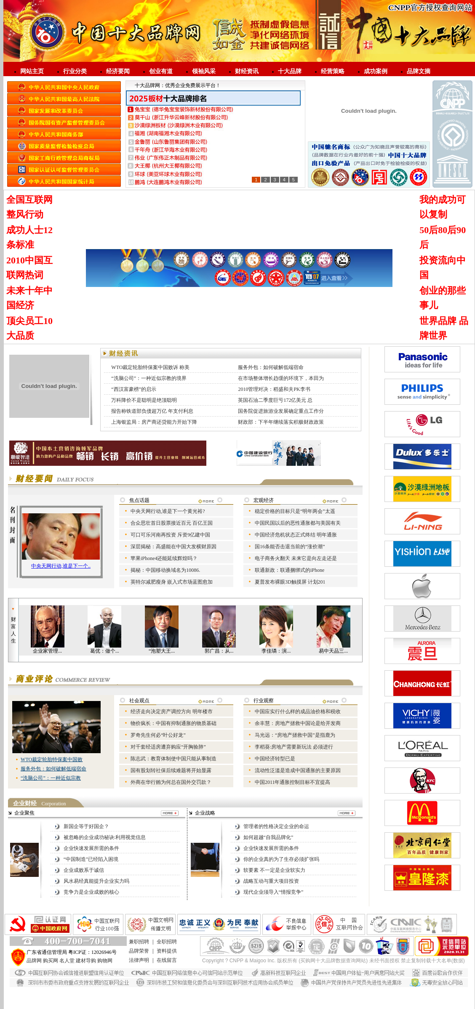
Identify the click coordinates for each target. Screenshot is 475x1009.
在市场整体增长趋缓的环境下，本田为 (281, 378)
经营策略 (332, 71)
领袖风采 (204, 71)
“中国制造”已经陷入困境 (91, 859)
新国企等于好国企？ (86, 826)
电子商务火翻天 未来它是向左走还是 (296, 558)
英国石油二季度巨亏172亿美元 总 (275, 400)
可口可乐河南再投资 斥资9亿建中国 (170, 535)
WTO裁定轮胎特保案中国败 (52, 759)
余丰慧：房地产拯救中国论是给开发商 (298, 723)
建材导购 (86, 961)
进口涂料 (180, 998)
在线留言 (167, 960)
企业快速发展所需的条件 (91, 848)
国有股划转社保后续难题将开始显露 (171, 770)
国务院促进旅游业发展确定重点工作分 (281, 411)
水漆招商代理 (126, 991)
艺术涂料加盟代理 (147, 998)
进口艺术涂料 (377, 991)
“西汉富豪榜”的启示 (133, 389)
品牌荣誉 (139, 951)
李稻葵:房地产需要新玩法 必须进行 (294, 747)
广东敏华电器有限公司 (195, 1005)
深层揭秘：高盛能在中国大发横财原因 (173, 547)
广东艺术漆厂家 (221, 991)
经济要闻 (118, 71)
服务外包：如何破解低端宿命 (271, 367)
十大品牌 (290, 71)
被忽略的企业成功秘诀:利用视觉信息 (105, 837)
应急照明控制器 (107, 1005)
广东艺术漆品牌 (210, 998)
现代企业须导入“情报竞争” (273, 892)
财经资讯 (247, 71)
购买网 (50, 961)
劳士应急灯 (307, 998)
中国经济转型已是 (275, 759)
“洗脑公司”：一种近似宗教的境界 (149, 378)
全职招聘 (167, 942)
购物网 (104, 961)
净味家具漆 (254, 991)
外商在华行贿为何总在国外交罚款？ (171, 782)
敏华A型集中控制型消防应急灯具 (359, 998)
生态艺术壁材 (245, 998)
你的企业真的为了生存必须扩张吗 (281, 859)
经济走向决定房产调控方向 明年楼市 (172, 711)
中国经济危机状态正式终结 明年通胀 (296, 535)
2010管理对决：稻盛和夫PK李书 (274, 389)
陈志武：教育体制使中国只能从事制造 (173, 759)
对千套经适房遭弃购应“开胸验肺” (168, 747)
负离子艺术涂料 (371, 1005)
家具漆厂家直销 (286, 991)
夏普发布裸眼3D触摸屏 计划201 (290, 582)
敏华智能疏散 (270, 1005)
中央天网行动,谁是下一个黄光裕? (168, 511)
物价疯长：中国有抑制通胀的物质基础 (173, 723)
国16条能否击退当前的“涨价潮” (290, 547)
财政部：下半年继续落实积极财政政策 (281, 422)
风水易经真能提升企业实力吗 (96, 881)
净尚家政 (401, 1005)
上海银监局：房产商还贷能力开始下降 (154, 422)
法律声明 (139, 960)
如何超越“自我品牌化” (268, 837)
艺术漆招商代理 (184, 991)
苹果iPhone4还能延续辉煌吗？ (164, 558)
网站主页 (32, 71)
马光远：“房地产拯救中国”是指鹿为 (295, 735)
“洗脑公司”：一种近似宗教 (51, 778)
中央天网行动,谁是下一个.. (61, 566)
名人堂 (67, 961)
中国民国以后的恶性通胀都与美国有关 (298, 523)
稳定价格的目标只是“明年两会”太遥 (295, 511)
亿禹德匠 (341, 1005)
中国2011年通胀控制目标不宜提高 (293, 782)
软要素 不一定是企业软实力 (274, 870)
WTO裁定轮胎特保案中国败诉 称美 (150, 367)
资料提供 (167, 951)
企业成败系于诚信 (84, 870)
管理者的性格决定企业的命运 (276, 826)
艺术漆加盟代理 (107, 998)
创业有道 (161, 71)
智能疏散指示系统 (147, 1005)
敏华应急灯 (74, 1005)
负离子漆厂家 (322, 991)
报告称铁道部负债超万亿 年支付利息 (152, 411)
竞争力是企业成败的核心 (91, 892)
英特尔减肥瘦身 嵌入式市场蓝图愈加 (172, 582)
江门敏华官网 (238, 1005)
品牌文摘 (418, 71)
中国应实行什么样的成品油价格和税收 (298, 711)
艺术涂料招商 (278, 998)
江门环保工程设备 (308, 1005)
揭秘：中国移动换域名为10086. (165, 570)
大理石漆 (154, 991)
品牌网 (34, 961)
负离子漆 (349, 991)
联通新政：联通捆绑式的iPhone (289, 570)
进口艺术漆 (74, 998)
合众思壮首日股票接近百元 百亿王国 (172, 523)
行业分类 (75, 71)
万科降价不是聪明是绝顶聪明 (144, 400)
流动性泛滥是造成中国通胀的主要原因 (298, 770)
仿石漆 (78, 991)
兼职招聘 (139, 942)
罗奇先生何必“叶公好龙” (158, 735)
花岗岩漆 (99, 991)
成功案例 (375, 71)
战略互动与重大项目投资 (271, 881)
